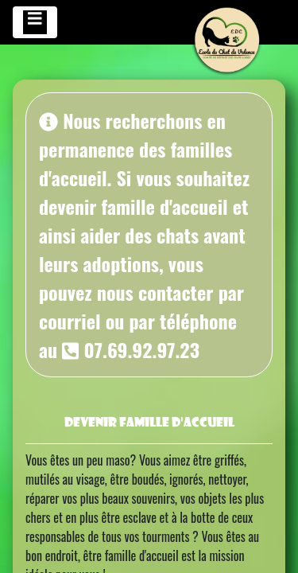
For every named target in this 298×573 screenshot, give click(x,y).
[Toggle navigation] (35, 22)
